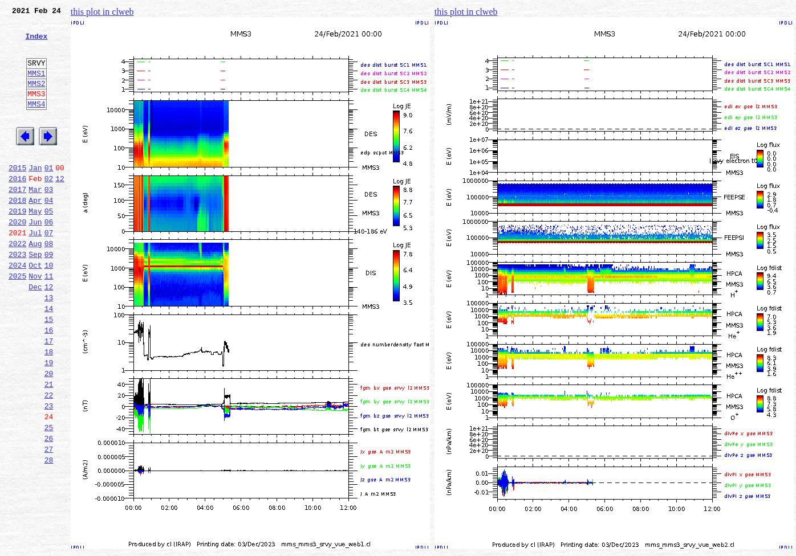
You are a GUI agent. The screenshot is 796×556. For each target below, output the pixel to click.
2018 (17, 232)
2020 (17, 257)
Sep (35, 295)
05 (49, 245)
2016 (17, 207)
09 (49, 295)
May (35, 245)
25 (49, 495)
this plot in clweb (102, 12)
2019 (17, 245)
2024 (17, 307)
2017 (17, 220)
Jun (35, 257)
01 (49, 195)
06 (49, 257)
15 (49, 370)
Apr (35, 232)
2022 (17, 282)
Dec (35, 333)
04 (49, 232)
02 (49, 207)
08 (49, 282)
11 (49, 320)
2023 (17, 295)
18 (49, 408)
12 (59, 207)
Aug (35, 282)
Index (36, 43)
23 (49, 470)
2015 (17, 195)
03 (49, 220)
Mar (35, 220)
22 (49, 458)
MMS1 (36, 86)
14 (49, 358)
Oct (35, 307)
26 (49, 508)
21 (49, 445)
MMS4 (36, 122)
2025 (17, 320)
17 (49, 395)
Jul (35, 270)
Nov (35, 320)
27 (49, 521)
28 (49, 533)
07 (49, 270)
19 (49, 420)
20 (49, 433)
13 (49, 345)
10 (49, 307)
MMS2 (36, 98)
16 (49, 383)
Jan (35, 195)
